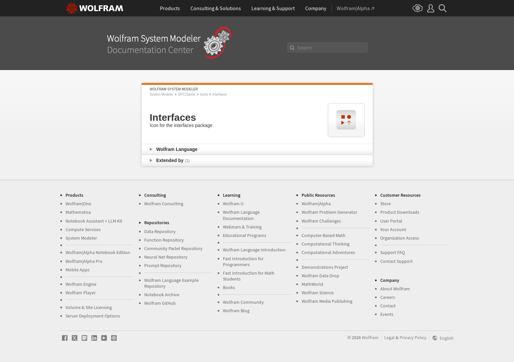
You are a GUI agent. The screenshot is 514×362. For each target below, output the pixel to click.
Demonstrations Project (325, 267)
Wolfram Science (318, 293)
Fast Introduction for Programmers (243, 261)
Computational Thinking (325, 244)
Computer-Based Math (324, 235)
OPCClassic (187, 94)
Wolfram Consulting (163, 204)
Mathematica (78, 212)
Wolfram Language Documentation (241, 215)
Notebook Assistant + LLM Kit (94, 221)
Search (304, 47)
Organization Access (399, 238)
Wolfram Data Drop (320, 276)
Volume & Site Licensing (89, 307)
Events (386, 314)
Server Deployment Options (93, 316)
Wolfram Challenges (321, 221)
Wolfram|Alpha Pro (84, 261)
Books (229, 287)
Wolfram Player (81, 293)
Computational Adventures (328, 252)
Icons (204, 94)
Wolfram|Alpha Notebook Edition (98, 252)
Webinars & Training (242, 227)
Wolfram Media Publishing (327, 301)
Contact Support (396, 261)
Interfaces (219, 94)
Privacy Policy (413, 337)
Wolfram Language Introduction (254, 250)
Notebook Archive (161, 295)
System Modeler (161, 94)
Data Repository (160, 231)
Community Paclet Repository (173, 248)
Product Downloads (399, 212)
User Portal (391, 221)
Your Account (393, 229)
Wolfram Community (243, 302)
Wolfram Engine (81, 284)
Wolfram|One (78, 204)
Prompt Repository (163, 265)
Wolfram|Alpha (316, 204)
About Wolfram (395, 289)
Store (385, 204)
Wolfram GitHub (160, 303)
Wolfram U (233, 204)
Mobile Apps (77, 270)
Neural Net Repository (166, 257)
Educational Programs (244, 235)
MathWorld (312, 284)
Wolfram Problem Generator (329, 212)
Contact (388, 306)
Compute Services (83, 229)
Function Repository (164, 240)
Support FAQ (392, 252)
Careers (387, 297)
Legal (389, 337)
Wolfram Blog (236, 311)
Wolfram (370, 337)
